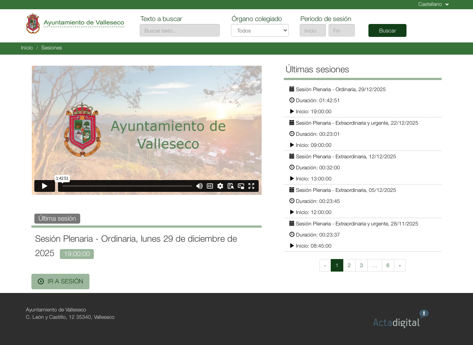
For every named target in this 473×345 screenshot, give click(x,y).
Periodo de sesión (325, 19)
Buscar (387, 30)
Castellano (433, 4)
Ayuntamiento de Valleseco (56, 309)
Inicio (27, 47)
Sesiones (51, 47)
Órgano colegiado (257, 19)
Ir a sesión (60, 281)
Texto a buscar (161, 19)
